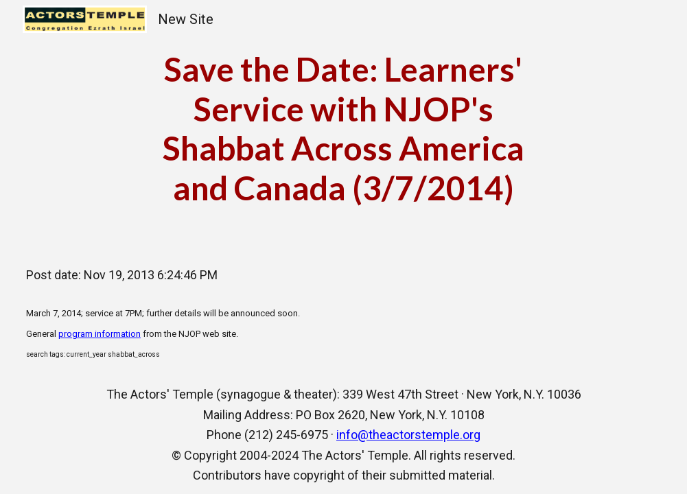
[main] (343, 128)
